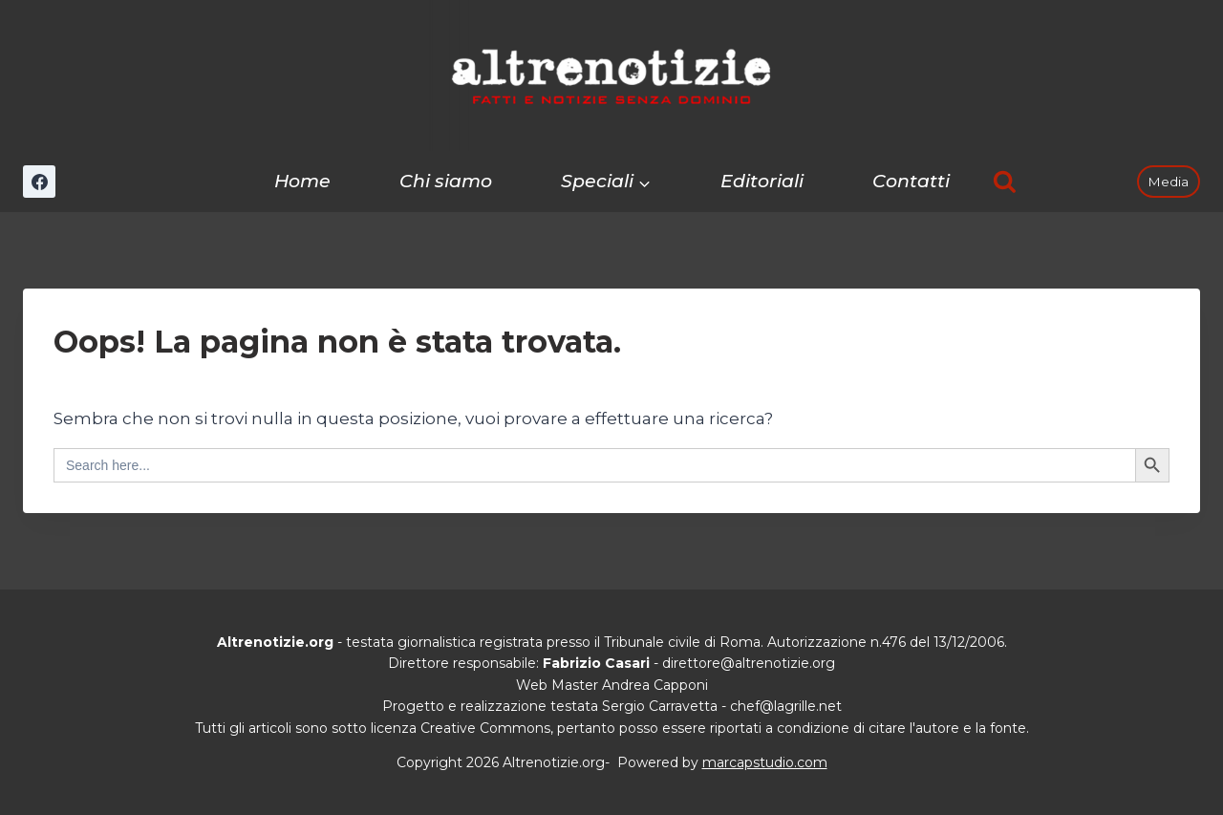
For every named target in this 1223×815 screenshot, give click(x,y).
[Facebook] (39, 181)
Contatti (911, 181)
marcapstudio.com (764, 762)
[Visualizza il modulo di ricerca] (1004, 182)
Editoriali (762, 181)
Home (302, 181)
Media (1168, 181)
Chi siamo (445, 181)
